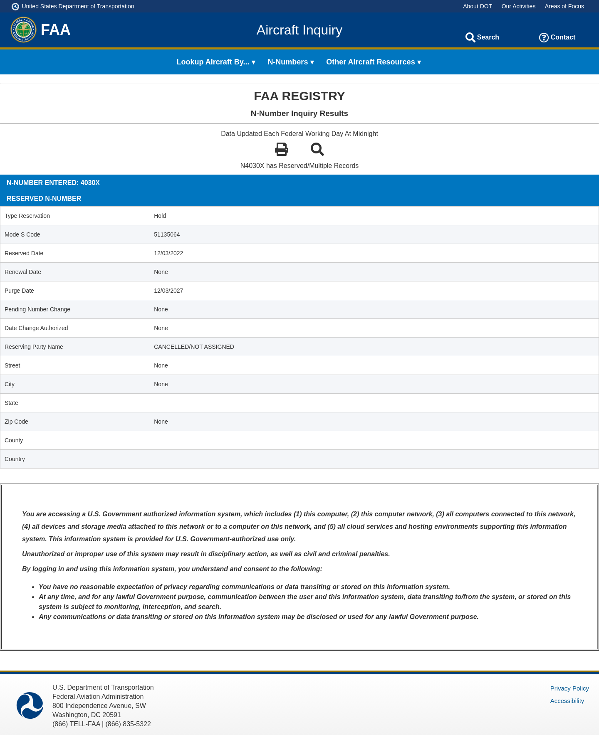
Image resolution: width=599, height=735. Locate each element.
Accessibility (567, 700)
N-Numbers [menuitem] (287, 62)
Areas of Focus (564, 6)
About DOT (477, 6)
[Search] (470, 37)
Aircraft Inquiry (299, 30)
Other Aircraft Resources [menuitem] (370, 62)
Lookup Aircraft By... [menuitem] (213, 62)
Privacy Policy (569, 688)
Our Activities (519, 6)
